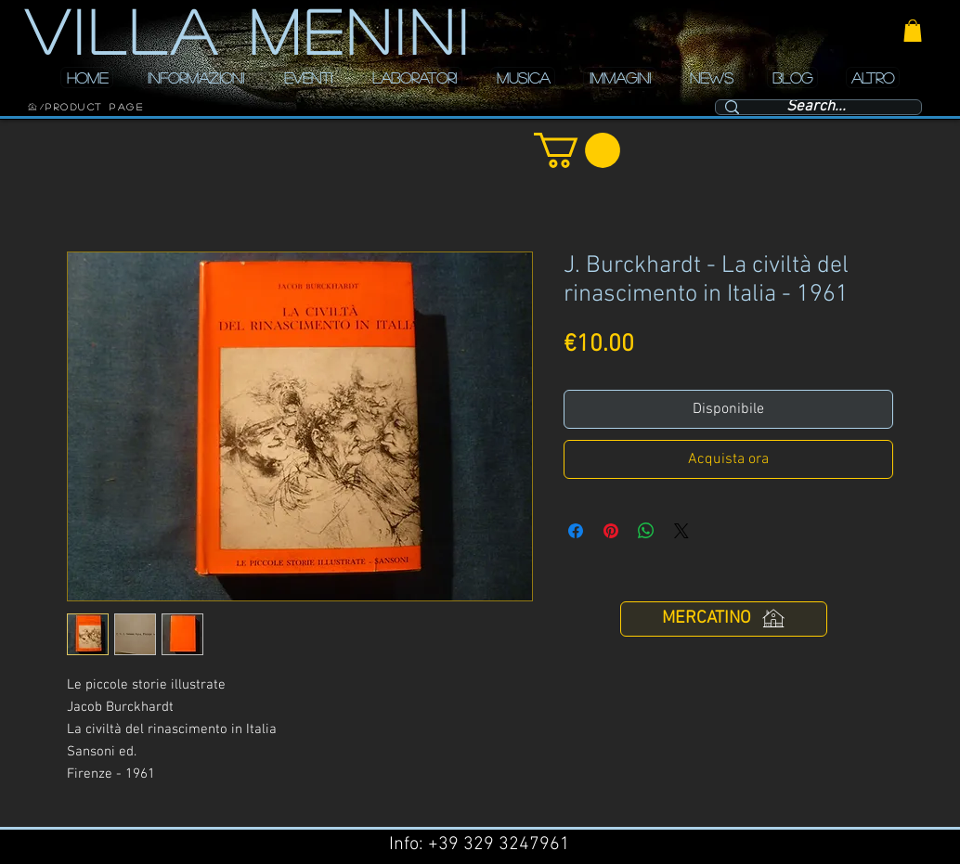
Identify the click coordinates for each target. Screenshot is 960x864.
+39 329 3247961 (499, 844)
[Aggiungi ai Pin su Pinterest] (611, 531)
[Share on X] (681, 531)
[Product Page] (95, 106)
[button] (912, 30)
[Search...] (816, 107)
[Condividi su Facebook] (575, 531)
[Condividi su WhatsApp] (646, 531)
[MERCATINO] (723, 619)
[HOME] (32, 106)
